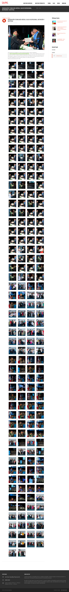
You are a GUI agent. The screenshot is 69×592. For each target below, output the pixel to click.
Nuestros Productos (40, 3)
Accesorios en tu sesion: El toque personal (62, 21)
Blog (54, 3)
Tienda (49, 3)
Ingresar (64, 3)
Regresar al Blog (6, 18)
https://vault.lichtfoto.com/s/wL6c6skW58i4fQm (19, 53)
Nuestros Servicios (28, 3)
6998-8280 (7, 580)
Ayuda (58, 3)
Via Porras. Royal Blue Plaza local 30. (12, 577)
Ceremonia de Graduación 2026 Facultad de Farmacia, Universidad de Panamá (62, 28)
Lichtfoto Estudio (59, 55)
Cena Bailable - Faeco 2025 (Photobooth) (61, 40)
